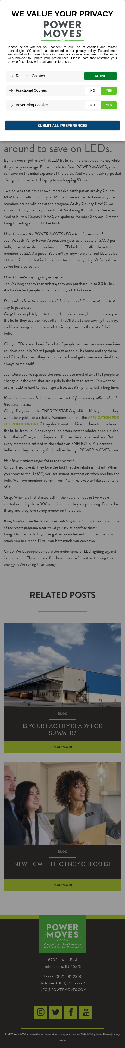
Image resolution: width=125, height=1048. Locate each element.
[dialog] (62, 70)
